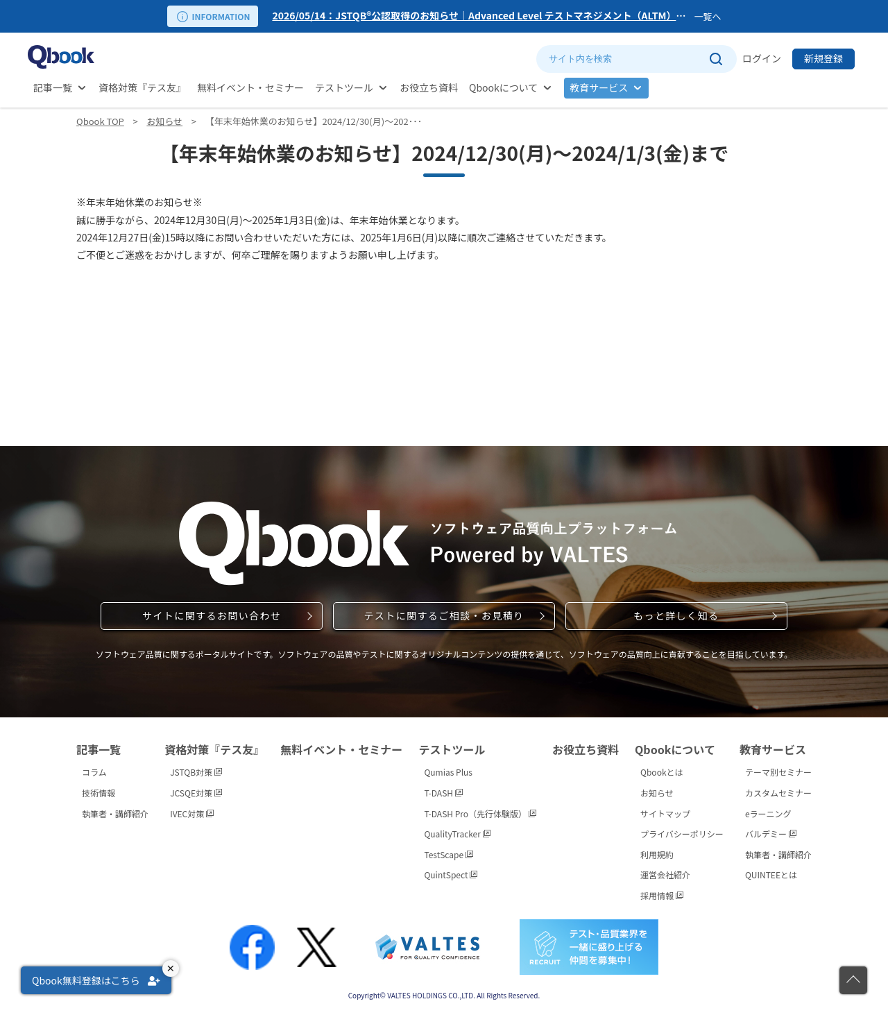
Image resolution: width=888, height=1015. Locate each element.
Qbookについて (503, 87)
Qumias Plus (448, 772)
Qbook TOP (100, 121)
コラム (94, 772)
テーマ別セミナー (778, 772)
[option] (480, 16)
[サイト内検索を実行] (715, 59)
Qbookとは (661, 772)
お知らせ (164, 121)
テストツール (344, 87)
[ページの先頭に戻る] (853, 980)
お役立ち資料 (429, 87)
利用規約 (657, 854)
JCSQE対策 (196, 793)
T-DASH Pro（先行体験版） (480, 813)
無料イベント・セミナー (250, 87)
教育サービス (599, 87)
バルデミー (770, 833)
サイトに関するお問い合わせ (211, 615)
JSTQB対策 (196, 772)
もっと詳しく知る (676, 615)
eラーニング (768, 813)
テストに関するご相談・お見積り (444, 615)
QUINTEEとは (771, 874)
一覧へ (707, 16)
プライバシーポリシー (682, 833)
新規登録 (823, 58)
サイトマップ (665, 813)
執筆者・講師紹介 (115, 813)
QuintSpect (450, 874)
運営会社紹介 (665, 874)
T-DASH (443, 793)
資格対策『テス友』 (142, 87)
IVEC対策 (192, 813)
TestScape (448, 854)
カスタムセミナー (778, 793)
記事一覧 (52, 87)
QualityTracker (457, 833)
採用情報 (661, 895)
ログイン (761, 58)
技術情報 (98, 793)
